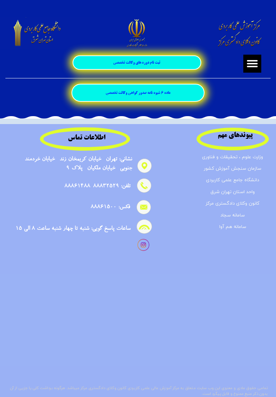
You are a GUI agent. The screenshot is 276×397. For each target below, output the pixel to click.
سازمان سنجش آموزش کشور (232, 168)
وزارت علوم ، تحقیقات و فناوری (232, 157)
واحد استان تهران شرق (233, 192)
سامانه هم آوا (232, 227)
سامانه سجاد (232, 215)
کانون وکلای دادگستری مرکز (232, 203)
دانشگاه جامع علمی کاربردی (232, 180)
